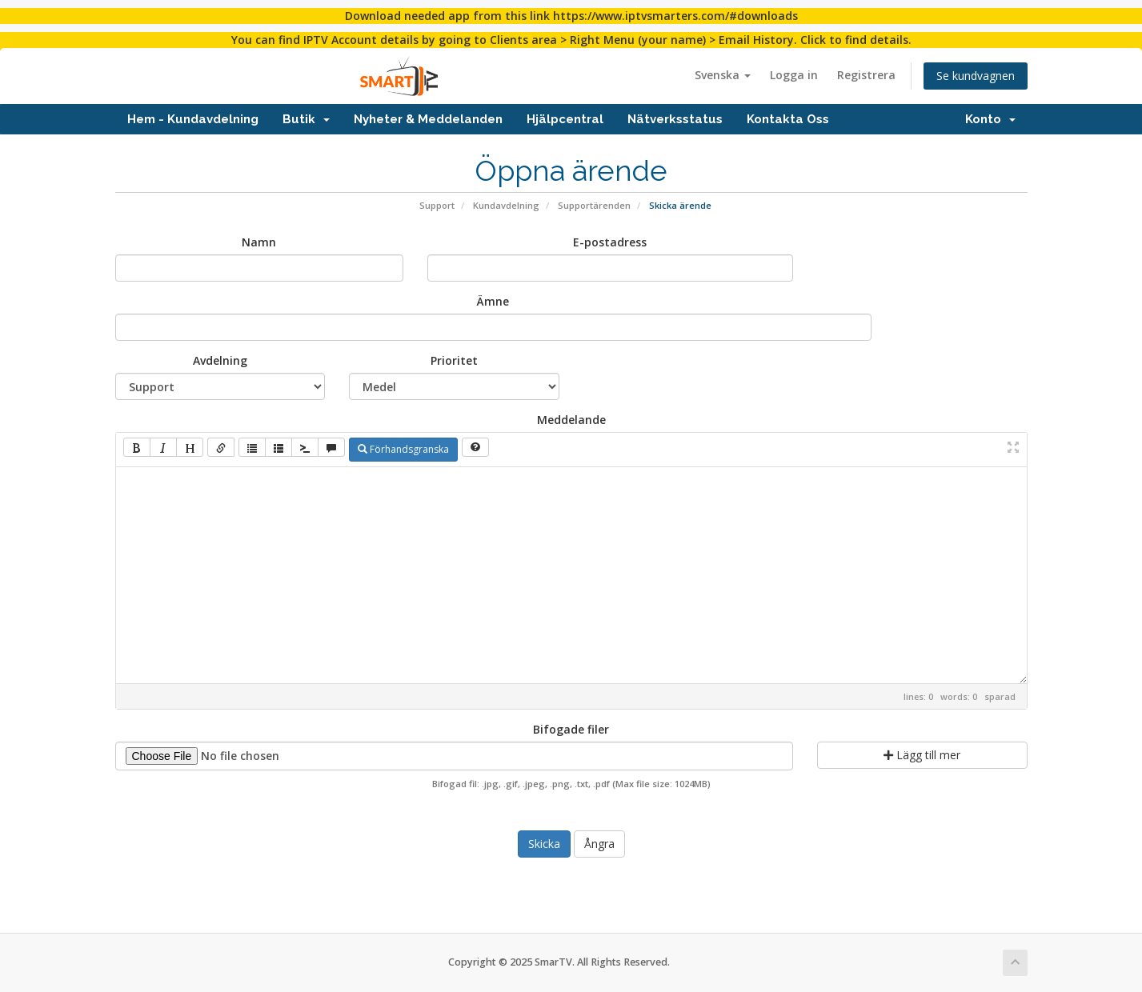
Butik (306, 119)
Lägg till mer (922, 754)
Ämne (493, 301)
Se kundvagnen (975, 75)
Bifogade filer (571, 729)
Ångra (599, 843)
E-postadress (610, 242)
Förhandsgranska (403, 449)
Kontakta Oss (788, 119)
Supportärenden (594, 205)
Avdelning (220, 360)
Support (437, 205)
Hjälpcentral (565, 119)
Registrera (866, 74)
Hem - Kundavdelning (192, 119)
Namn (259, 242)
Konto (990, 119)
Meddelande (571, 419)
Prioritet (454, 360)
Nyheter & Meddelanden (428, 119)
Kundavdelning (506, 205)
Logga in (794, 74)
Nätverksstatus (675, 119)
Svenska (723, 74)
